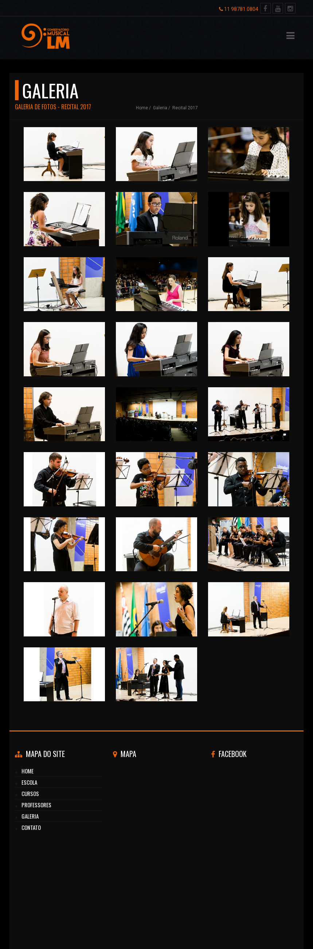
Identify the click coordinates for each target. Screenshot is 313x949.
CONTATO (31, 827)
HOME (27, 771)
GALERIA (30, 816)
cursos (30, 793)
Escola (29, 782)
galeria (160, 107)
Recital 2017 (185, 107)
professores (36, 805)
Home (142, 107)
